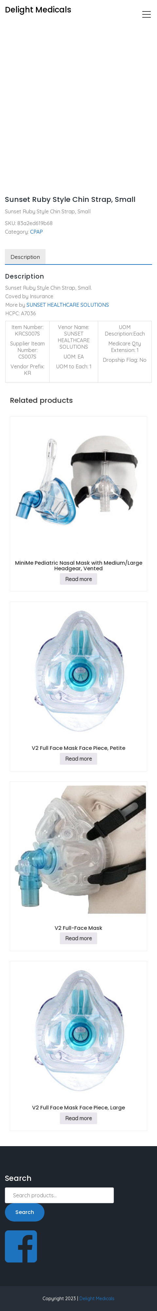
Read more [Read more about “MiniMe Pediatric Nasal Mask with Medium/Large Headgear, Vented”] (78, 579)
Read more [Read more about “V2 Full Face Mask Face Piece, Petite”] (78, 758)
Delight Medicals (96, 1298)
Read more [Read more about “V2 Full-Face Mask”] (78, 938)
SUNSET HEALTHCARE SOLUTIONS (67, 305)
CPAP (33, 28)
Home (12, 28)
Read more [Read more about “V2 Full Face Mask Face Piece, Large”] (78, 1118)
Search (24, 1212)
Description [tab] (25, 256)
